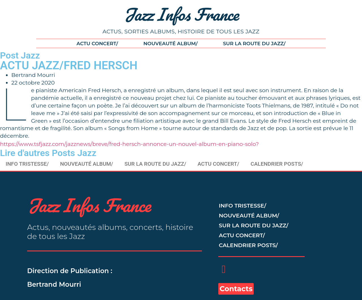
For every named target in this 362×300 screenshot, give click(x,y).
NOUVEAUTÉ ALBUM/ (170, 43)
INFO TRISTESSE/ (27, 164)
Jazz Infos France (181, 14)
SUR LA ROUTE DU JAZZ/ (254, 43)
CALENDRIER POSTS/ (277, 164)
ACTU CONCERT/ (97, 43)
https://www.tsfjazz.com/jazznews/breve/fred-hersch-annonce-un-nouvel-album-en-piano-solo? (129, 144)
